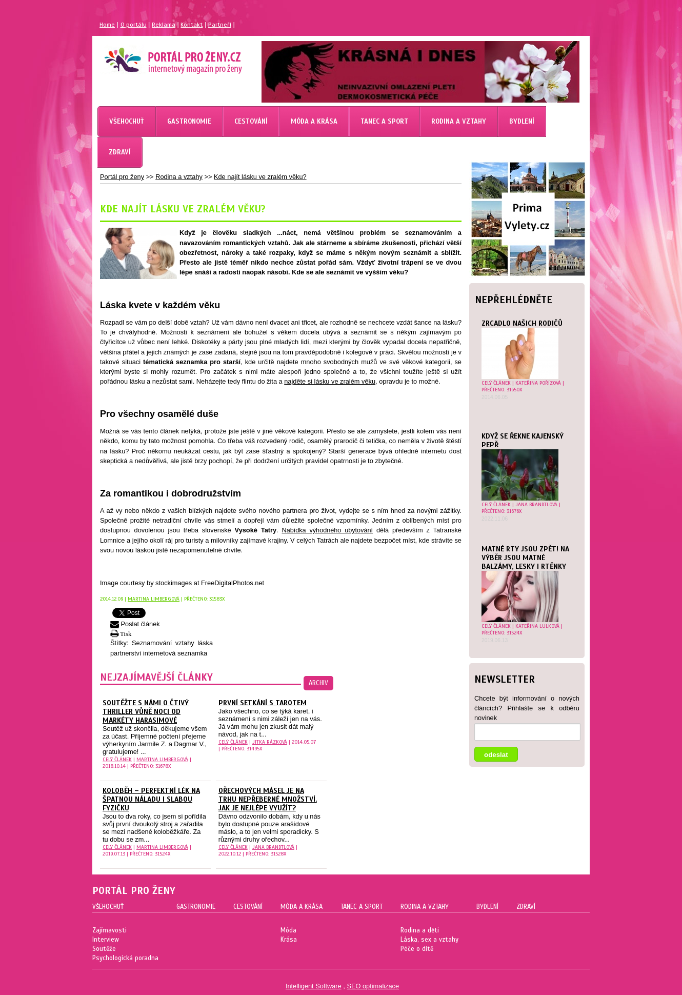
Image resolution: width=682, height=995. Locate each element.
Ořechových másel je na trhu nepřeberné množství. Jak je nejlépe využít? (267, 799)
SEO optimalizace (373, 986)
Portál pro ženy (122, 177)
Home (107, 24)
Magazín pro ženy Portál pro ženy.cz (155, 56)
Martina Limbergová (153, 598)
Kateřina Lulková (537, 626)
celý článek (496, 383)
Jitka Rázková (269, 742)
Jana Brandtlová (536, 504)
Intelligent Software (314, 986)
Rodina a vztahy (179, 177)
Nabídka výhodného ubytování (327, 530)
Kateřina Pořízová (538, 383)
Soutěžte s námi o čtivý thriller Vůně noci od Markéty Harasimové (146, 712)
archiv (318, 683)
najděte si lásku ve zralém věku (329, 381)
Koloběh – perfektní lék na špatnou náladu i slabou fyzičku (151, 799)
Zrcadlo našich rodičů (522, 323)
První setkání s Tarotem (262, 703)
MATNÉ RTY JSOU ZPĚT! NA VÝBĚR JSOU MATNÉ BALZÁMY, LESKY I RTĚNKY (525, 558)
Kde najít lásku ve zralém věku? (260, 177)
